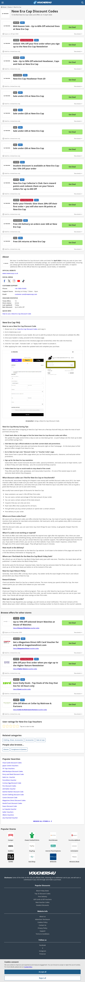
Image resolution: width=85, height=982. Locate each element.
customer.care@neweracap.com (26, 294)
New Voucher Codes (42, 902)
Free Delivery (42, 896)
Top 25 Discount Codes (42, 894)
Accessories (30, 740)
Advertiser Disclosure (42, 919)
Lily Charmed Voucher (10, 818)
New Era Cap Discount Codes (34, 11)
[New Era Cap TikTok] (23, 281)
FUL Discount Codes (9, 786)
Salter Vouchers (7, 812)
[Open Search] (82, 2)
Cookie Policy (28, 967)
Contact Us (42, 925)
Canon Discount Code (9, 797)
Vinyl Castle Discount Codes (12, 763)
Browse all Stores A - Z (42, 821)
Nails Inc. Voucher (8, 777)
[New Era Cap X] (9, 281)
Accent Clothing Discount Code (13, 795)
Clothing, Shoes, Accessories (13, 740)
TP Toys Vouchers (8, 768)
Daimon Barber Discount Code (12, 792)
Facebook (42, 945)
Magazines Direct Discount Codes (14, 800)
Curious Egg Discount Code (11, 783)
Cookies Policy (42, 922)
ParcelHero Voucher (9, 780)
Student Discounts (42, 905)
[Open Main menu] (2, 2)
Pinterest (42, 954)
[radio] (3, 726)
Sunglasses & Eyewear (19, 749)
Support (42, 931)
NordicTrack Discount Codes (12, 803)
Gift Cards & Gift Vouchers (42, 899)
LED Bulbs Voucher (9, 789)
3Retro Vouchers (8, 815)
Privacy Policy (42, 928)
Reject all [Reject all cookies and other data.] (42, 978)
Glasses (6, 749)
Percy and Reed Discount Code (13, 774)
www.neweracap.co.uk (10, 273)
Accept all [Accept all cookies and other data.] (42, 972)
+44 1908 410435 (20, 288)
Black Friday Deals (42, 891)
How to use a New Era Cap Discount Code (16, 314)
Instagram (42, 951)
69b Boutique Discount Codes (12, 771)
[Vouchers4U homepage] (42, 3)
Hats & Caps (40, 740)
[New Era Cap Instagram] (14, 281)
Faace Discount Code (9, 806)
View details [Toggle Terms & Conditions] (77, 34)
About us (42, 916)
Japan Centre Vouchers (10, 766)
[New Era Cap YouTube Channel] (19, 281)
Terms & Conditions (42, 934)
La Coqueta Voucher (9, 809)
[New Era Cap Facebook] (4, 281)
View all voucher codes (26, 628)
